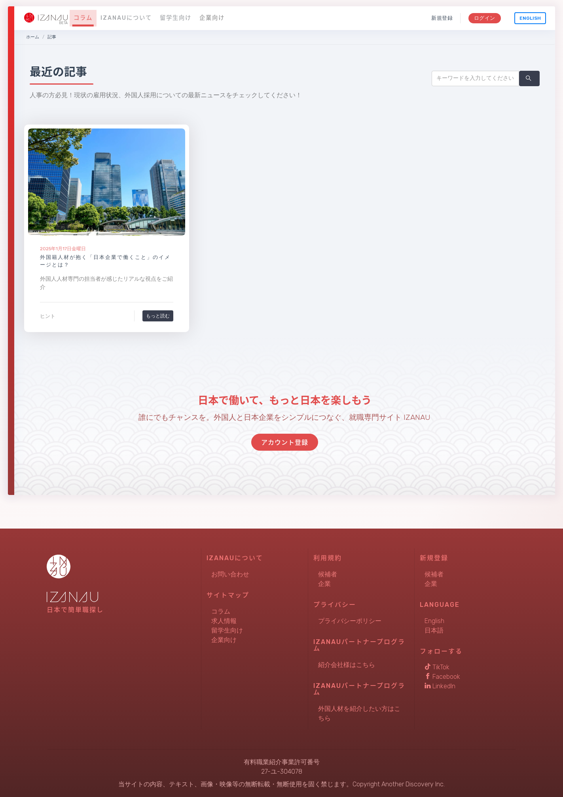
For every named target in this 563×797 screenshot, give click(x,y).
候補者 (327, 574)
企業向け (212, 18)
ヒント (47, 316)
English (530, 18)
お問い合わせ (230, 574)
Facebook (442, 676)
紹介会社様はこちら (346, 665)
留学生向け (175, 18)
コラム (83, 18)
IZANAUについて (126, 18)
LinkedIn (440, 686)
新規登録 (442, 18)
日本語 (434, 630)
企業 (324, 583)
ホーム (32, 37)
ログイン (484, 18)
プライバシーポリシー (349, 621)
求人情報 (224, 621)
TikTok (437, 667)
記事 (51, 37)
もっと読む (158, 316)
